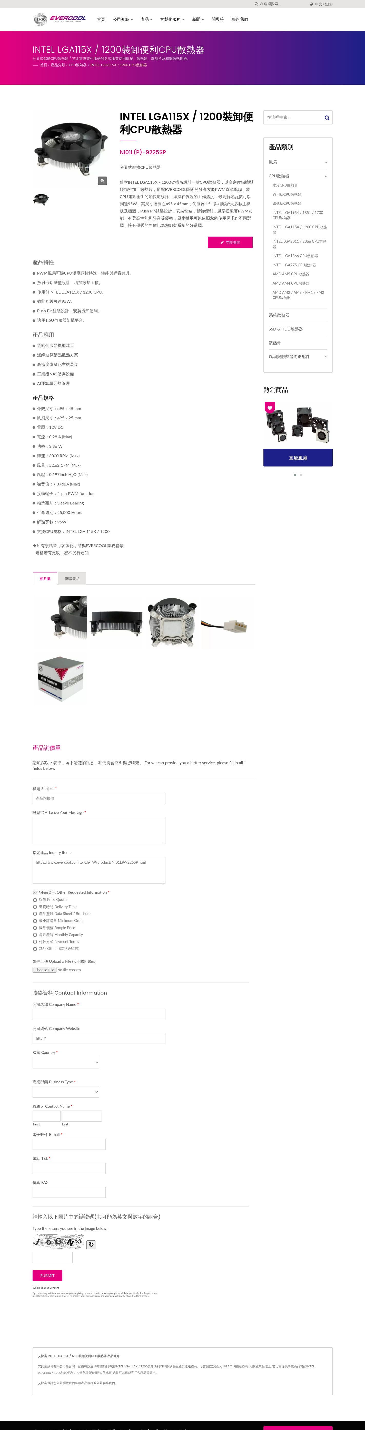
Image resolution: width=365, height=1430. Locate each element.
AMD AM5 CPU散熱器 (291, 274)
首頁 (102, 19)
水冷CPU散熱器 (285, 185)
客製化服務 (173, 19)
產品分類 (58, 65)
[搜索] (256, 4)
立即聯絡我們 (105, 1383)
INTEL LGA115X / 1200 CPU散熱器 (119, 65)
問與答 (218, 19)
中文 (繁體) (323, 4)
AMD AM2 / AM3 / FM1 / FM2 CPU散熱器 (298, 295)
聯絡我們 (240, 19)
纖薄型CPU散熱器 (287, 203)
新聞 (199, 19)
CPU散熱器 (78, 65)
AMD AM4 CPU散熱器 (291, 283)
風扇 (273, 161)
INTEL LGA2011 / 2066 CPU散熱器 (300, 244)
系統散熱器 (279, 315)
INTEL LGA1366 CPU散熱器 (295, 256)
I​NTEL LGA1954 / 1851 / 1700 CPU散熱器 (298, 215)
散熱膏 (275, 342)
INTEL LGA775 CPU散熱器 (294, 265)
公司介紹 (124, 19)
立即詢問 (230, 242)
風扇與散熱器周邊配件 (289, 356)
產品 (147, 19)
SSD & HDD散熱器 (286, 328)
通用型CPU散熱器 (287, 194)
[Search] (283, 4)
